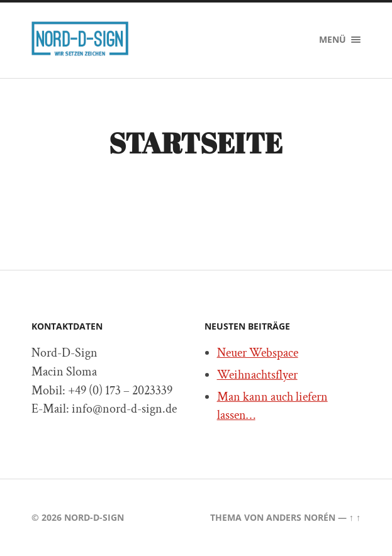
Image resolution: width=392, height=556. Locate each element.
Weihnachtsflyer (257, 375)
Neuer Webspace (257, 353)
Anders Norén (300, 517)
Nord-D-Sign (94, 517)
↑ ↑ (355, 517)
